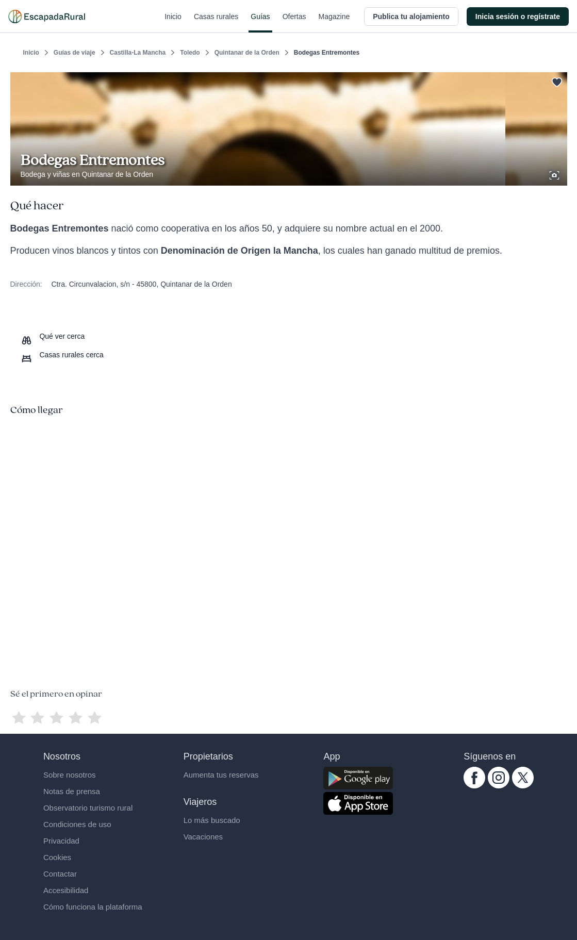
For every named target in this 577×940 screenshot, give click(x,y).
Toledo (190, 52)
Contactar (60, 873)
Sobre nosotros (69, 774)
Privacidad (61, 840)
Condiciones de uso (77, 824)
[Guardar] (556, 80)
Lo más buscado (212, 820)
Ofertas (294, 22)
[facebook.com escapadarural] (474, 786)
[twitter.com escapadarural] (523, 786)
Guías (260, 22)
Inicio (173, 22)
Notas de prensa (71, 791)
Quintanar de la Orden (247, 52)
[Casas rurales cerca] (62, 355)
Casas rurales (216, 22)
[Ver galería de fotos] (555, 174)
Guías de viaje (74, 52)
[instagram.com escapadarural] (498, 786)
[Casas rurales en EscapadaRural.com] (46, 16)
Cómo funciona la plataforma (92, 906)
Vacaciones (203, 836)
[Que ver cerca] (53, 336)
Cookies (57, 857)
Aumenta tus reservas (221, 774)
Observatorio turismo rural (88, 807)
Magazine (334, 22)
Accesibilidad (66, 890)
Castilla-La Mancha (138, 52)
